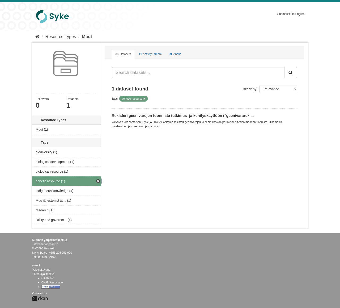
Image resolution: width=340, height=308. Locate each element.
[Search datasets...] (198, 72)
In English (298, 14)
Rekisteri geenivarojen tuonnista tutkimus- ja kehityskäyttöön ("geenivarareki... (183, 116)
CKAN (40, 298)
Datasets (123, 54)
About (175, 54)
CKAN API (47, 278)
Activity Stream (150, 54)
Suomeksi (283, 14)
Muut (87, 36)
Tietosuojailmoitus (43, 274)
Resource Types (60, 36)
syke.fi (36, 265)
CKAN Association (52, 282)
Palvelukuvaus (41, 269)
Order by (249, 89)
